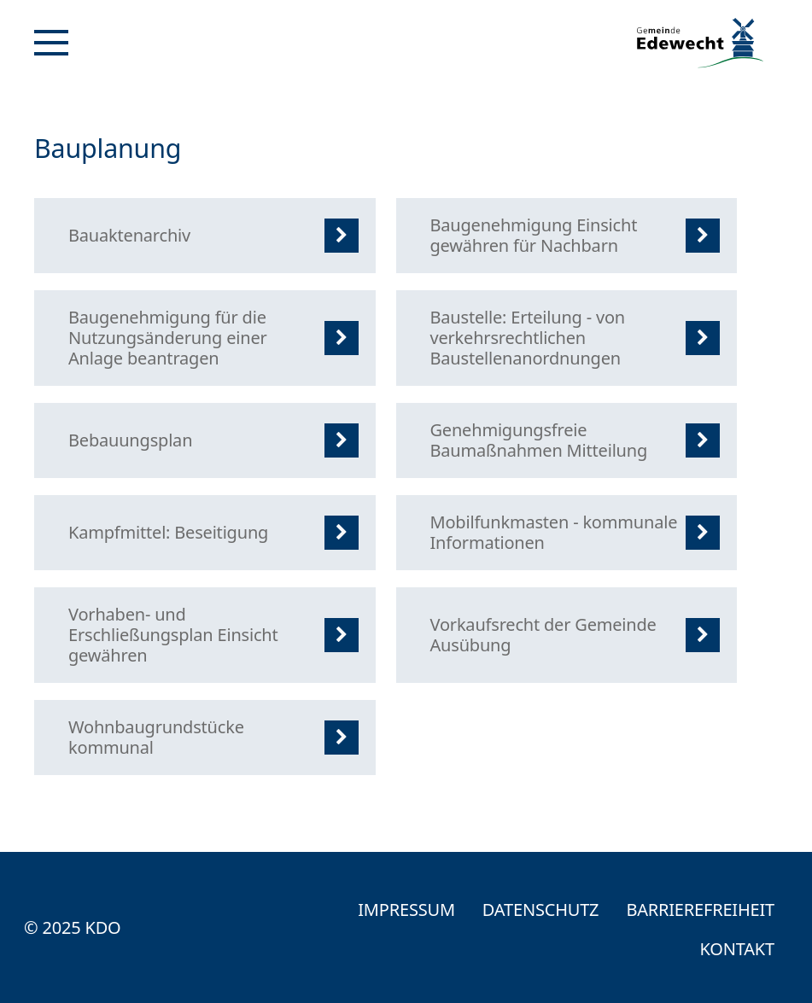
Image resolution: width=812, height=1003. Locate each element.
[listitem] (205, 235)
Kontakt (737, 948)
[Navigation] (51, 42)
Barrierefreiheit (700, 909)
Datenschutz (540, 909)
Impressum (406, 909)
